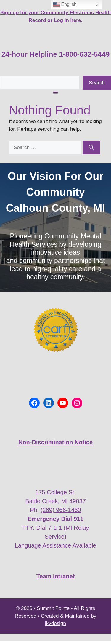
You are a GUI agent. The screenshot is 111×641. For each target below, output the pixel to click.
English (65, 4)
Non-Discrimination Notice (55, 442)
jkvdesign (55, 623)
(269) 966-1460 (61, 510)
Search (97, 82)
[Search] (91, 148)
